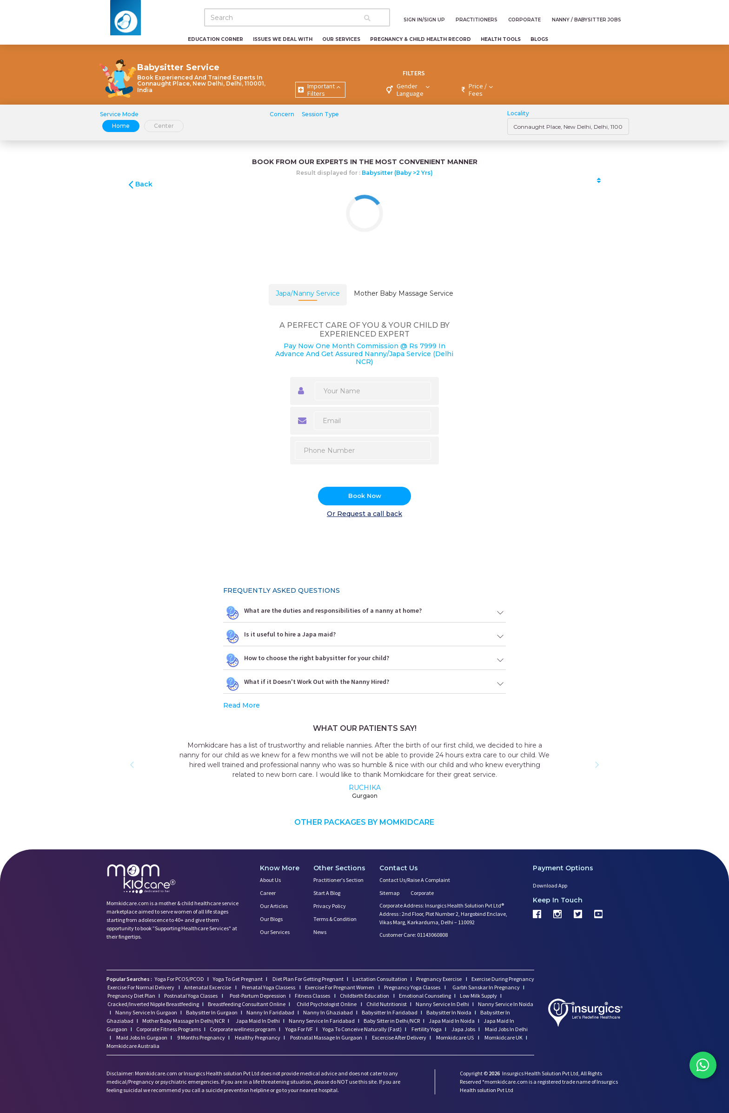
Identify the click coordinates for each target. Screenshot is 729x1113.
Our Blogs (271, 918)
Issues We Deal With (282, 39)
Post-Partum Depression (258, 995)
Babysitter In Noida (448, 1012)
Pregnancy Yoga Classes (412, 987)
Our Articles (274, 905)
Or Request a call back (364, 514)
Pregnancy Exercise (439, 978)
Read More (241, 705)
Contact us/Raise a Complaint (414, 879)
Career (268, 892)
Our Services (341, 39)
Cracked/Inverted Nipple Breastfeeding (153, 1003)
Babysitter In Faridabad (390, 1012)
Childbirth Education (365, 995)
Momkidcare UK (503, 1037)
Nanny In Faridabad (270, 1012)
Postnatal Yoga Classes (191, 995)
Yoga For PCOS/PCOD (179, 978)
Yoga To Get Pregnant (238, 978)
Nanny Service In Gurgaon (146, 1012)
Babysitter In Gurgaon (212, 1012)
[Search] (297, 17)
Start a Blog (326, 892)
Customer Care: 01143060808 (413, 934)
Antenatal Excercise (208, 987)
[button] (132, 764)
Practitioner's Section (338, 879)
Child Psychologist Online (327, 1003)
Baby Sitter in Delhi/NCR (392, 1020)
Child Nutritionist (386, 1003)
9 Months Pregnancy (200, 1037)
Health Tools (501, 39)
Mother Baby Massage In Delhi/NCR (183, 1020)
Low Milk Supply (478, 995)
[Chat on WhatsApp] (701, 1066)
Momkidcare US (455, 1037)
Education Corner (215, 39)
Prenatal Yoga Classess (268, 987)
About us (270, 879)
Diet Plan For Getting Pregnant (308, 978)
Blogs (539, 39)
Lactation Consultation (379, 978)
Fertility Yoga (426, 1029)
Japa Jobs (463, 1029)
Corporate (422, 892)
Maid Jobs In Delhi (506, 1029)
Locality (518, 113)
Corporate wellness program (243, 1029)
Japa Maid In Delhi (258, 1020)
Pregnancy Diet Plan (131, 995)
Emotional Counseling (425, 995)
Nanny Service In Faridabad (322, 1020)
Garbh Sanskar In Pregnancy (486, 987)
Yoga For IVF (299, 1029)
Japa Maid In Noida (452, 1020)
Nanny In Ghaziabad (328, 1012)
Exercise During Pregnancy (502, 978)
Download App (550, 885)
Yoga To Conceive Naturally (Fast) (362, 1029)
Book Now (364, 495)
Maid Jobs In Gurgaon (141, 1037)
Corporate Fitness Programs (168, 1029)
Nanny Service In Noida (505, 1003)
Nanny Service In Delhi (442, 1003)
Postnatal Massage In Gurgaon (325, 1037)
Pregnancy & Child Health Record (420, 39)
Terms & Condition (335, 918)
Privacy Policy (329, 905)
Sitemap (389, 892)
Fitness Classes (313, 995)
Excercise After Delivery (398, 1037)
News (319, 931)
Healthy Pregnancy (257, 1037)
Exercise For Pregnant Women (340, 987)
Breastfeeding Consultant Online (246, 1003)
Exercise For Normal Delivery (141, 987)
